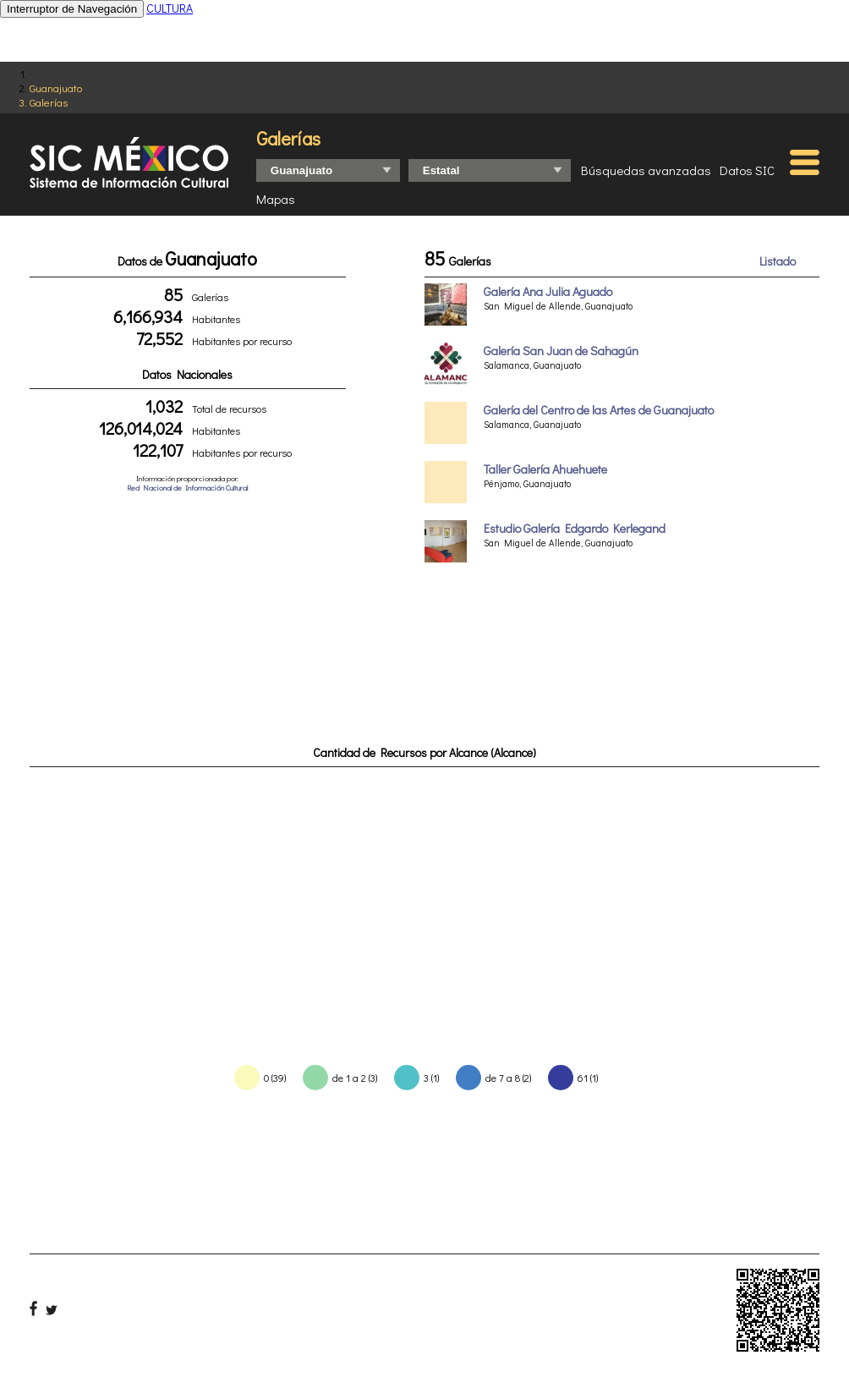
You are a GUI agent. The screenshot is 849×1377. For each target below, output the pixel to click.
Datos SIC (747, 170)
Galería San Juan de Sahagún (561, 351)
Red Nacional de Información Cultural (187, 487)
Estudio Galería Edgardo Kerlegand (575, 528)
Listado (777, 261)
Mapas (275, 198)
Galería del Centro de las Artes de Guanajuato (599, 410)
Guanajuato (56, 87)
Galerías (49, 102)
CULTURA (169, 8)
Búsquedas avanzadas (646, 170)
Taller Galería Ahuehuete (545, 469)
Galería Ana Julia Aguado (548, 291)
